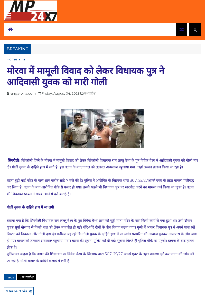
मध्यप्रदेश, (90, 93)
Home (12, 59)
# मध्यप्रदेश (26, 277)
